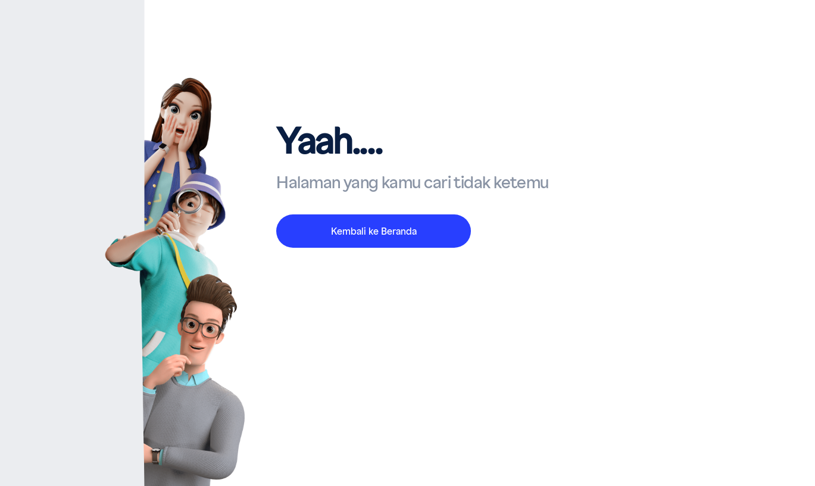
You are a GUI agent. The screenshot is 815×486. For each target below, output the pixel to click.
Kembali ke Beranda (374, 232)
